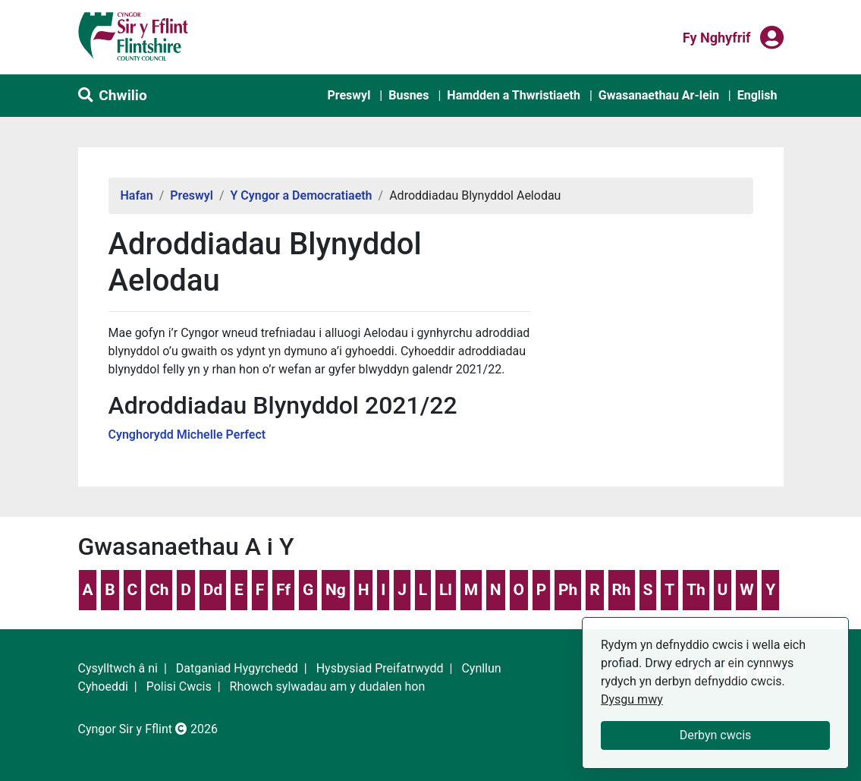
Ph (567, 590)
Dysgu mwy (632, 699)
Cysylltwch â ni (118, 668)
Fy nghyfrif (717, 36)
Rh (620, 590)
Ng (335, 590)
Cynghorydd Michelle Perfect (187, 434)
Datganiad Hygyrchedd (237, 668)
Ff (283, 590)
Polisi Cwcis (179, 686)
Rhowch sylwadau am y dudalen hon (328, 686)
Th (696, 590)
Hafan (137, 195)
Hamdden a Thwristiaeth (513, 95)
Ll (445, 590)
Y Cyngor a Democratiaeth (301, 195)
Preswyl (348, 95)
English (757, 95)
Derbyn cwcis (716, 735)
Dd (212, 590)
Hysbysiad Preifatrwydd (380, 668)
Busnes (408, 95)
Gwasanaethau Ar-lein (659, 95)
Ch (159, 590)
